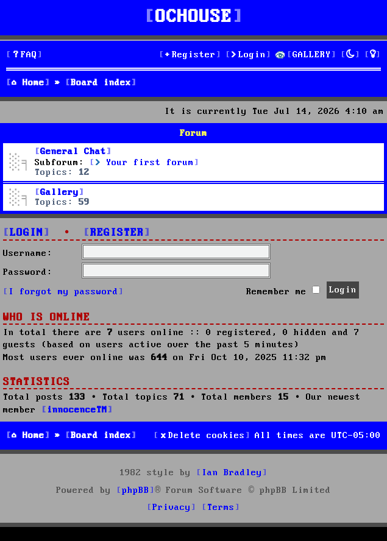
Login (26, 233)
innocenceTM (77, 410)
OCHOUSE (193, 17)
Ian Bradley (232, 473)
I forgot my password (63, 292)
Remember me (283, 291)
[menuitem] (24, 55)
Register (117, 233)
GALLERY (312, 55)
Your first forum (144, 163)
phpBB (135, 490)
